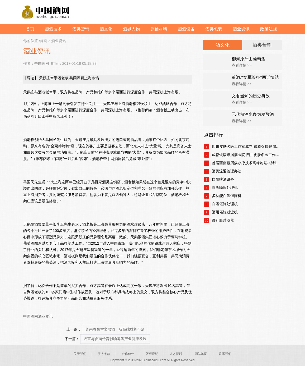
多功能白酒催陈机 (226, 196)
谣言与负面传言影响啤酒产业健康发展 (115, 339)
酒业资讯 (241, 29)
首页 (30, 29)
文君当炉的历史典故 (251, 96)
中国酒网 (41, 63)
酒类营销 (80, 29)
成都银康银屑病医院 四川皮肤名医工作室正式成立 (247, 155)
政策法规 (268, 29)
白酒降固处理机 (225, 188)
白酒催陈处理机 (225, 204)
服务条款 (104, 354)
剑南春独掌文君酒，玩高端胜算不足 (115, 329)
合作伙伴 (128, 354)
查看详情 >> (241, 65)
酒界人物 (131, 29)
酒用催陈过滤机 (225, 212)
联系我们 (225, 354)
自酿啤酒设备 (223, 179)
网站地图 (201, 354)
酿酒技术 (53, 29)
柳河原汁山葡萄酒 (248, 59)
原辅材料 (158, 29)
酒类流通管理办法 (226, 171)
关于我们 (80, 354)
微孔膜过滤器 (223, 220)
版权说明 (152, 354)
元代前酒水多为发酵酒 (253, 114)
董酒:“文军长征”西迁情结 (255, 77)
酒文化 (106, 29)
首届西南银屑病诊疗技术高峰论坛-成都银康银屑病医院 (247, 163)
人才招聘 (176, 354)
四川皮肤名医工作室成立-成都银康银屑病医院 (247, 147)
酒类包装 (213, 29)
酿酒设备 (186, 29)
